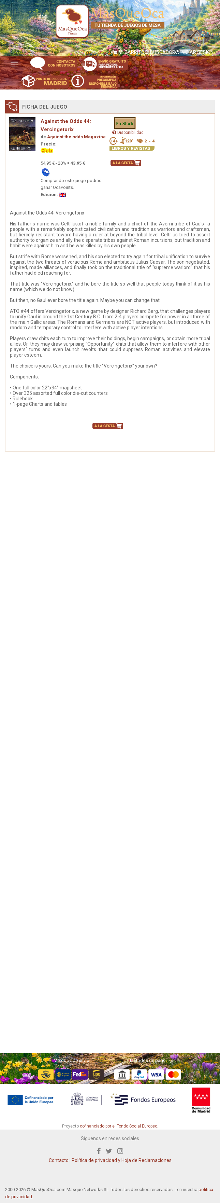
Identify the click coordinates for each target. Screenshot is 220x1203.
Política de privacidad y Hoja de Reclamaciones (122, 1160)
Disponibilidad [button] (128, 132)
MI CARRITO (129, 52)
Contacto (59, 1160)
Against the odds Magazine (76, 136)
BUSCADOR (160, 52)
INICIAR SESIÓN (194, 52)
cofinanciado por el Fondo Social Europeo (118, 1126)
